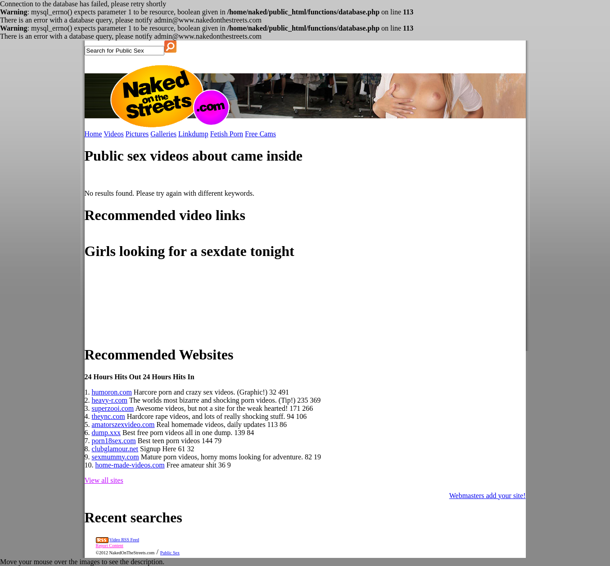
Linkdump (193, 134)
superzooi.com (113, 408)
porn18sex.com (114, 441)
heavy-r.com (110, 400)
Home (93, 134)
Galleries (163, 134)
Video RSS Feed (124, 539)
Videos (113, 134)
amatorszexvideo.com (123, 424)
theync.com (108, 416)
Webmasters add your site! (487, 495)
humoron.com (112, 392)
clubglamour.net (115, 449)
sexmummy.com (115, 457)
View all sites (104, 480)
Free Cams (260, 134)
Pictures (137, 134)
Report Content (109, 545)
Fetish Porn (226, 134)
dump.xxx (106, 432)
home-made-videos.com (130, 465)
